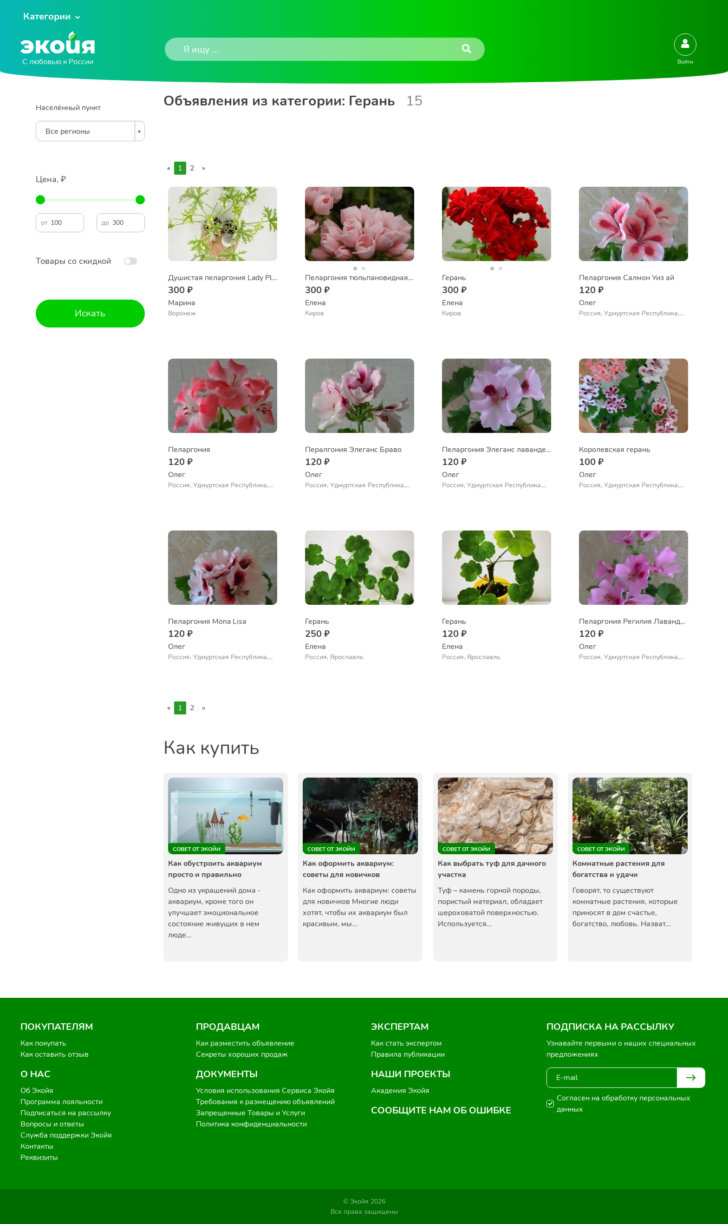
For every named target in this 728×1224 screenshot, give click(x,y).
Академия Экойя (400, 1091)
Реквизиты (39, 1157)
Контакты (36, 1146)
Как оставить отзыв (54, 1054)
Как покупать (43, 1043)
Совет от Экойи (197, 849)
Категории (47, 16)
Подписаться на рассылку (65, 1113)
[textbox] (88, 131)
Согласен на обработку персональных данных (623, 1103)
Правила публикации (408, 1054)
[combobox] (90, 131)
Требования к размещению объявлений (265, 1102)
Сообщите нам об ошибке (441, 1110)
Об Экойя (36, 1091)
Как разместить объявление (245, 1043)
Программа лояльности (61, 1102)
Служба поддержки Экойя (66, 1135)
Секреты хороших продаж (242, 1054)
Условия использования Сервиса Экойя (265, 1091)
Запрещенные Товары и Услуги (250, 1113)
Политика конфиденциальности (251, 1124)
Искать (90, 313)
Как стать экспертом (406, 1043)
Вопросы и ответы (52, 1124)
